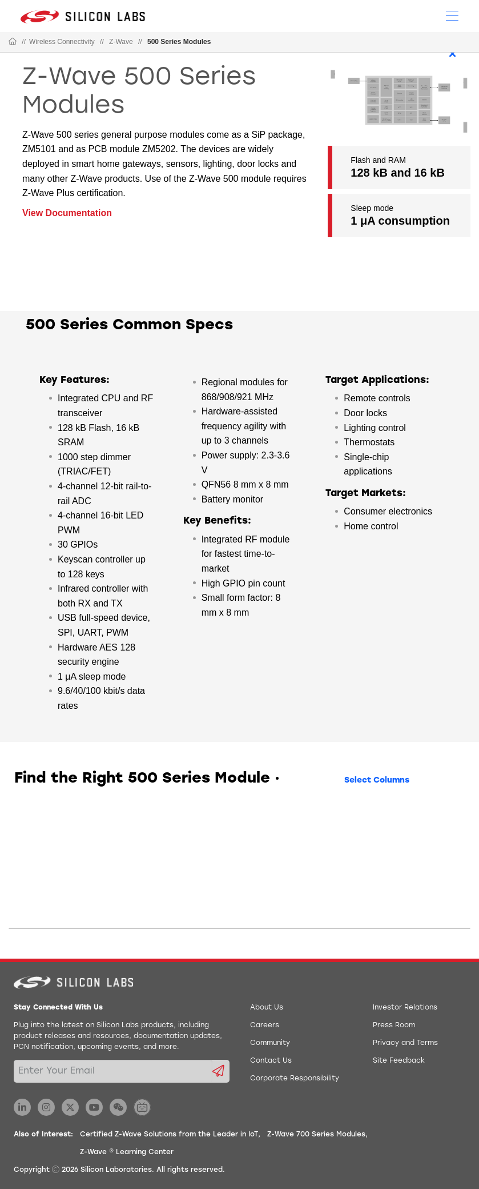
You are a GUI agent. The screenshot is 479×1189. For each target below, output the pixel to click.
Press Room (394, 1025)
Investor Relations (405, 1007)
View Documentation (67, 213)
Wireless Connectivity (62, 42)
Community (270, 1043)
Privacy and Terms (405, 1043)
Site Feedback (399, 1061)
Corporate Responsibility (294, 1078)
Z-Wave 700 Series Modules (316, 1134)
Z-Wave (121, 42)
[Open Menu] (452, 15)
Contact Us (271, 1061)
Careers (264, 1025)
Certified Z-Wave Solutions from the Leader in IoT (169, 1134)
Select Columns (376, 780)
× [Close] (452, 53)
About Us (266, 1007)
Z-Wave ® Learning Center (127, 1152)
